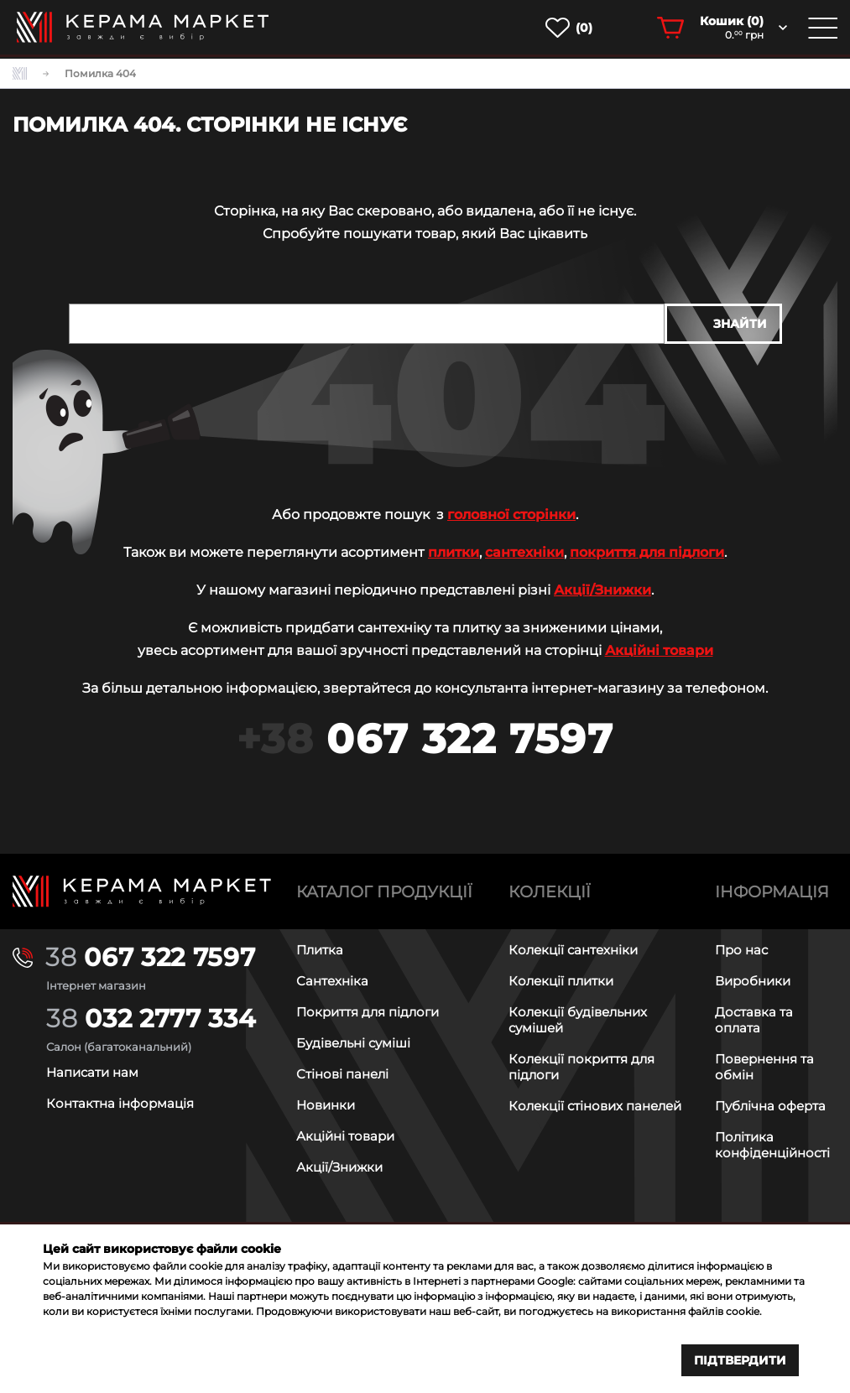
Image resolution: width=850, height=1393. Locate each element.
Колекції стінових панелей (594, 1105)
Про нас (741, 949)
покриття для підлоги (647, 552)
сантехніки (524, 552)
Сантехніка (332, 980)
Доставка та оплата (754, 1019)
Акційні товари (659, 650)
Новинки (325, 1104)
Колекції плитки (560, 980)
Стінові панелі (342, 1073)
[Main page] (142, 891)
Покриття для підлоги (367, 1011)
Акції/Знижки (602, 590)
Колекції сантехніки (573, 949)
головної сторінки (511, 514)
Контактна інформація (120, 1102)
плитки (453, 552)
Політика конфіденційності (772, 1144)
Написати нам (92, 1071)
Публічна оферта (770, 1105)
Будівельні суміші (353, 1042)
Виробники (752, 980)
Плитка (319, 949)
